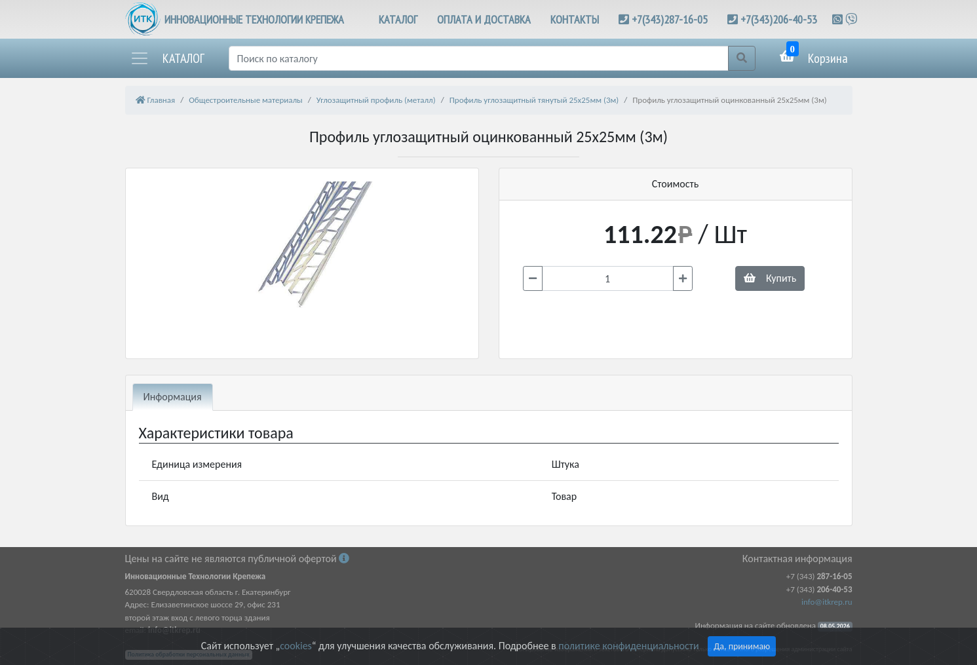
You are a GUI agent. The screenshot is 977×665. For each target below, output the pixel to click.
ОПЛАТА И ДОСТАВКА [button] (484, 19)
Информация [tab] (173, 396)
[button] (167, 58)
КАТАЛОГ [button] (398, 19)
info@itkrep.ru (826, 602)
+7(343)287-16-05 (670, 19)
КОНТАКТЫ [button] (574, 19)
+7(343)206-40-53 (778, 19)
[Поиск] (479, 58)
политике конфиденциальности (628, 645)
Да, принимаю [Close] (742, 646)
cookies (295, 645)
